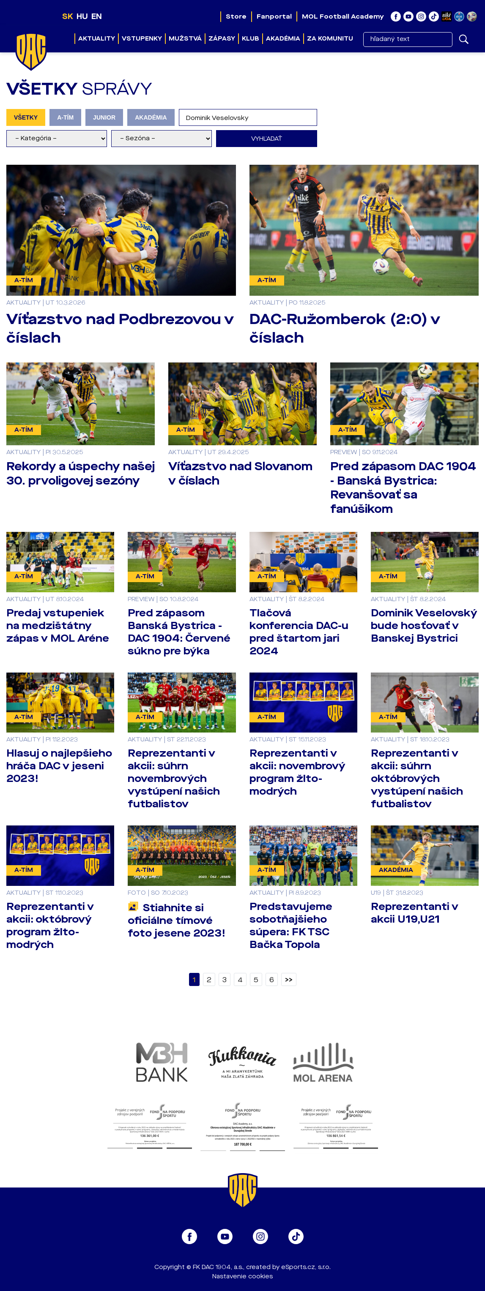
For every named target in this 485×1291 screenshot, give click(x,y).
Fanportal (274, 16)
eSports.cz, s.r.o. (306, 1267)
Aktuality (96, 39)
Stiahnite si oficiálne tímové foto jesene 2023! (177, 920)
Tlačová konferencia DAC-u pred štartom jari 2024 (298, 632)
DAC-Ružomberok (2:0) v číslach (344, 328)
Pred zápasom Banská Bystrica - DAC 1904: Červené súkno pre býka (179, 632)
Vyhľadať (266, 139)
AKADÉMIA (151, 117)
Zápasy (221, 39)
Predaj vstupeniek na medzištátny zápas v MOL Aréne (57, 625)
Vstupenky (142, 39)
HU (82, 16)
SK (67, 16)
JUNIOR (104, 117)
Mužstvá (185, 39)
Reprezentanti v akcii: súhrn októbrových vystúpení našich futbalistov (417, 778)
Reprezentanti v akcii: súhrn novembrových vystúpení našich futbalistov (174, 778)
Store (236, 16)
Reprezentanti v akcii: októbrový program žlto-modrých (50, 925)
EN (96, 16)
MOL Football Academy (343, 16)
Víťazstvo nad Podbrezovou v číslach (120, 328)
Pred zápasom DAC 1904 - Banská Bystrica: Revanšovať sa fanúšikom (403, 488)
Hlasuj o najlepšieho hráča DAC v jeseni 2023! (59, 765)
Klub (250, 39)
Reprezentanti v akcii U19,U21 (414, 913)
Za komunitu (330, 39)
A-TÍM (65, 117)
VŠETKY (26, 117)
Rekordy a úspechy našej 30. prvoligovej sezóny (80, 473)
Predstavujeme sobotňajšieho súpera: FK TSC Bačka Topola (290, 925)
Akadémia (283, 39)
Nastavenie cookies (242, 1276)
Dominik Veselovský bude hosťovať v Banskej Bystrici (424, 625)
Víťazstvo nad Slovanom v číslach (240, 473)
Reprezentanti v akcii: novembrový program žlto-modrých (297, 772)
